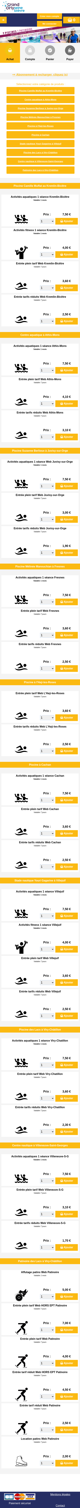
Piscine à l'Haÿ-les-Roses (41, 126)
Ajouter (68, 221)
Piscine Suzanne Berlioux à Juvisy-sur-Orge (40, 108)
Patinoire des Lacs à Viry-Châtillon (40, 170)
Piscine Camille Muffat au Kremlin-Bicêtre (40, 90)
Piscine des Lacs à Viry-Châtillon (41, 152)
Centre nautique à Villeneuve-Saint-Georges (40, 161)
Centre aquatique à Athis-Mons (40, 99)
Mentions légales (60, 1494)
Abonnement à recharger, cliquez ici (42, 74)
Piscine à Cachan (41, 135)
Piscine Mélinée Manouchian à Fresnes (40, 117)
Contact (60, 1505)
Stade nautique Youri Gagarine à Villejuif (40, 143)
